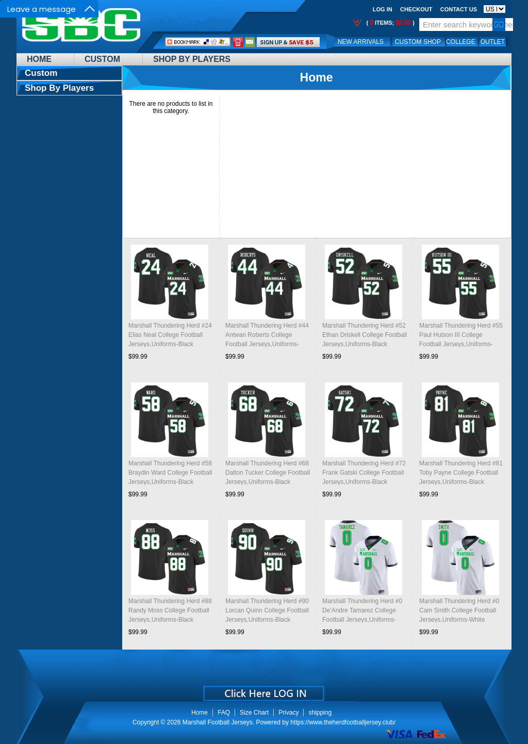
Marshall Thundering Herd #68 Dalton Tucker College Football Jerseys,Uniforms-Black (267, 473)
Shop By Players (191, 59)
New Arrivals (361, 41)
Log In (382, 9)
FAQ (224, 712)
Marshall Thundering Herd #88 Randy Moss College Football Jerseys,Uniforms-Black (170, 610)
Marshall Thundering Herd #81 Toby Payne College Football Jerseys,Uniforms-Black (461, 473)
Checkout (416, 9)
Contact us (458, 9)
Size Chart (254, 712)
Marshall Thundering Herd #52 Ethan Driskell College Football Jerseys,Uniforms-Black (364, 335)
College (460, 41)
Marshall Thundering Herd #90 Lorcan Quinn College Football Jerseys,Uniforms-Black (267, 610)
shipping (320, 712)
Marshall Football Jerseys (218, 722)
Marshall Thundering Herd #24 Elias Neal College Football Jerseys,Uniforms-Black (170, 335)
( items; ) (390, 23)
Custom (102, 59)
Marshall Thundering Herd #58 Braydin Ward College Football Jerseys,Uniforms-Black (170, 473)
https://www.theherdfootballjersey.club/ (342, 722)
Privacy (288, 712)
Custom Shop (418, 41)
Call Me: (238, 42)
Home (39, 59)
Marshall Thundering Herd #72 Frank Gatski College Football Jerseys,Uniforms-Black (364, 473)
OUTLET (493, 41)
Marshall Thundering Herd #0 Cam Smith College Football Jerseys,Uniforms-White (459, 610)
